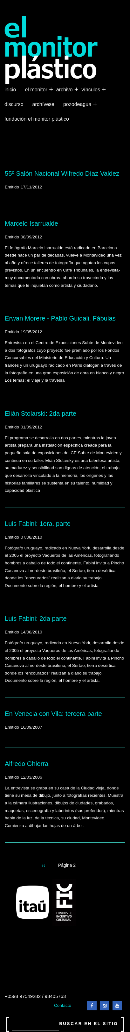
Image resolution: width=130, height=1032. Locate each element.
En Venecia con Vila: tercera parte (53, 713)
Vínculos (91, 89)
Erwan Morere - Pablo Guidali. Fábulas (60, 318)
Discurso (14, 104)
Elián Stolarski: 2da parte (40, 413)
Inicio (10, 89)
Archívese (43, 104)
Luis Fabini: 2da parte (36, 618)
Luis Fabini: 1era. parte (38, 523)
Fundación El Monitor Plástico (36, 119)
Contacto (62, 1005)
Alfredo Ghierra (26, 763)
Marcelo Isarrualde (31, 223)
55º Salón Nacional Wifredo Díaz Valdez (62, 173)
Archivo (65, 89)
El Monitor (36, 89)
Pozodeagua (77, 104)
